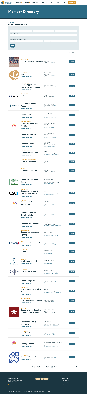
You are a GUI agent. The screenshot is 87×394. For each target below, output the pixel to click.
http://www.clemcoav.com (50, 117)
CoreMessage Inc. (28, 280)
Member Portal (72, 2)
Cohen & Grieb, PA (28, 134)
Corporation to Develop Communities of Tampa (31, 311)
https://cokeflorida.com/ (49, 127)
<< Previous (31, 366)
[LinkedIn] (44, 379)
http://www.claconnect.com (50, 77)
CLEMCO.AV (26, 114)
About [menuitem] (64, 2)
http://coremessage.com (49, 282)
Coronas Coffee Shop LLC (31, 300)
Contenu (24, 251)
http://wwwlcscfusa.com (49, 194)
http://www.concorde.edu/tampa (51, 244)
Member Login (66, 380)
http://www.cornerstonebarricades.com (52, 292)
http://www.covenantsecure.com (51, 325)
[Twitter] (39, 379)
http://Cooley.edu (48, 263)
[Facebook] (36, 379)
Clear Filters (12, 47)
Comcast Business (28, 161)
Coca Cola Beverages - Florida (30, 124)
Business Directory (67, 382)
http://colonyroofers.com (49, 146)
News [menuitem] (58, 2)
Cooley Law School (29, 261)
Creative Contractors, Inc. (32, 357)
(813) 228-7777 (12, 384)
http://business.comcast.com (50, 164)
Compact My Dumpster (30, 223)
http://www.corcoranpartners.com (51, 273)
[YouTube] (47, 379)
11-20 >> (76, 366)
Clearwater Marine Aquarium (28, 105)
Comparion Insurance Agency (30, 233)
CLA (22, 74)
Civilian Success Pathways (32, 61)
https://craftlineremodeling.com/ (51, 334)
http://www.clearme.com (49, 98)
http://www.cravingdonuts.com (51, 346)
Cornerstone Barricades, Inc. (31, 290)
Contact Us (65, 387)
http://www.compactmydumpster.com (52, 225)
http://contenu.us (48, 253)
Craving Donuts (27, 343)
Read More (72, 61)
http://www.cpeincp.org (49, 215)
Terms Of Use (33, 391)
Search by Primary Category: (15, 33)
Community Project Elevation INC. (29, 213)
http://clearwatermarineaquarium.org (52, 107)
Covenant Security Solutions (28, 323)
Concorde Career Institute (32, 243)
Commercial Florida (29, 170)
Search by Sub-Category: (18, 38)
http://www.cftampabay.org (50, 205)
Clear (23, 95)
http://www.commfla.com (49, 173)
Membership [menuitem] (18, 2)
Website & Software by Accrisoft (43, 391)
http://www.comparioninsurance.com (52, 235)
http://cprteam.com (48, 183)
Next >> (56, 366)
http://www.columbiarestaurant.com (52, 154)
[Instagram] (42, 379)
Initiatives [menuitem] (27, 2)
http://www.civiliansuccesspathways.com (53, 64)
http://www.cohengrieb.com (50, 137)
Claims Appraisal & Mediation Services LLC (30, 86)
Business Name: (13, 28)
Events (64, 385)
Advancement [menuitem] (35, 2)
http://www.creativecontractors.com (52, 359)
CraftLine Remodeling (30, 333)
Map (53, 62)
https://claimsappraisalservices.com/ (52, 88)
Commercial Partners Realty (30, 181)
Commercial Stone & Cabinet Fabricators (29, 192)
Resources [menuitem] (44, 2)
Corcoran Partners (28, 271)
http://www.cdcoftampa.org (50, 314)
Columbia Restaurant (30, 152)
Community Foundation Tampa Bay (31, 203)
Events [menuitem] (51, 2)
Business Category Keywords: (60, 28)
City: (33, 28)
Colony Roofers (27, 143)
